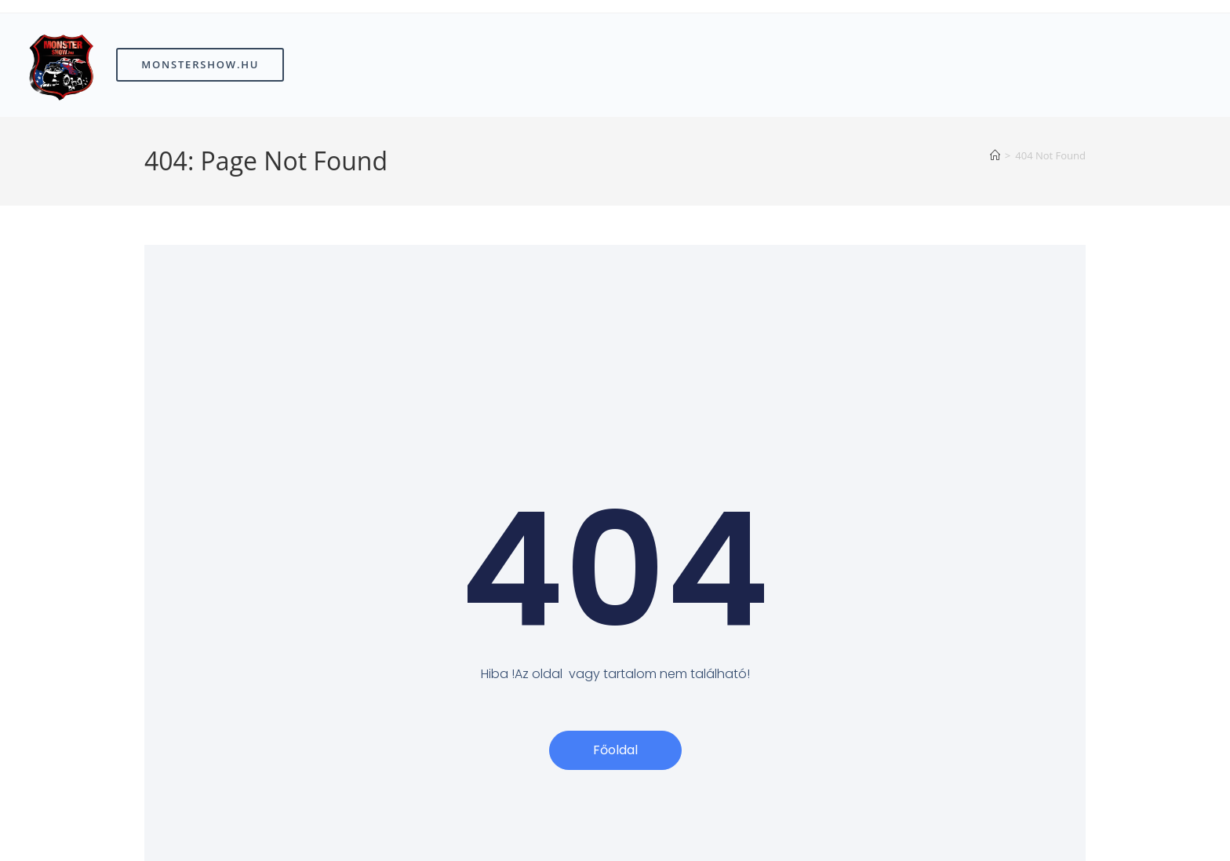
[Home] (995, 155)
